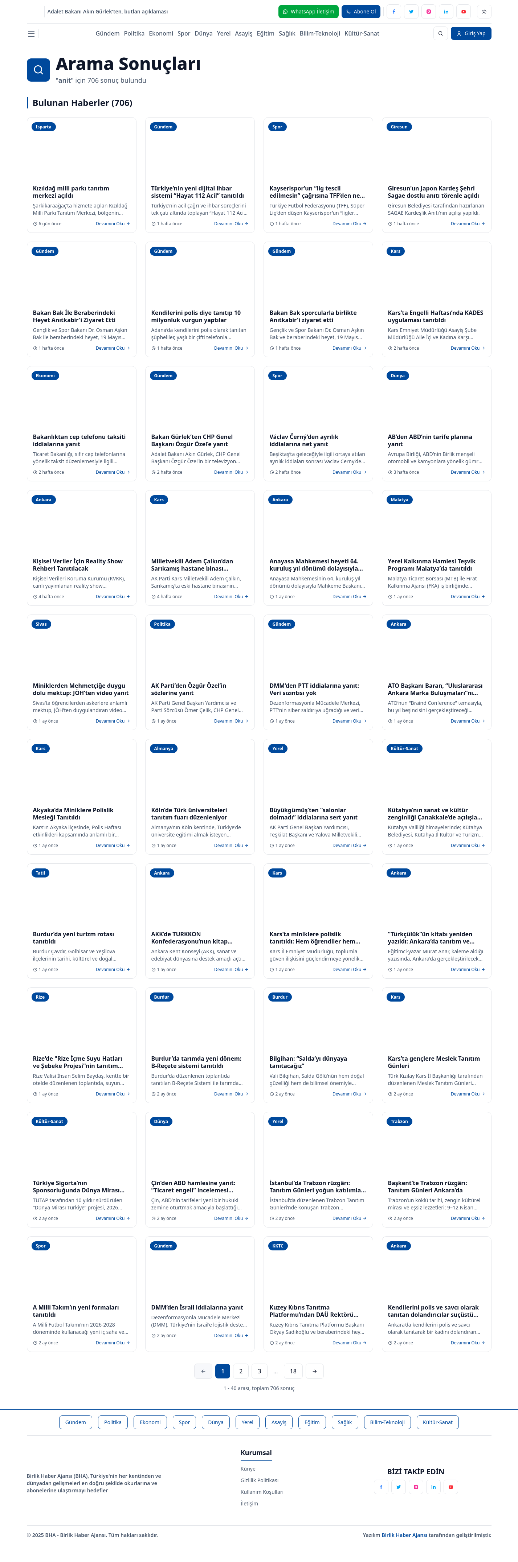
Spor (184, 33)
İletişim (249, 1503)
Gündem (108, 33)
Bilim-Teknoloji (320, 33)
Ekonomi (161, 33)
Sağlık (287, 33)
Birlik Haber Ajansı (405, 1535)
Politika (134, 33)
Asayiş (244, 33)
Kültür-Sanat (361, 33)
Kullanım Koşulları (262, 1491)
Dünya (203, 33)
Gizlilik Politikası (259, 1480)
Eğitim (266, 33)
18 (293, 1371)
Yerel (224, 33)
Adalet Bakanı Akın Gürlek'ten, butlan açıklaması (108, 11)
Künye (248, 1468)
